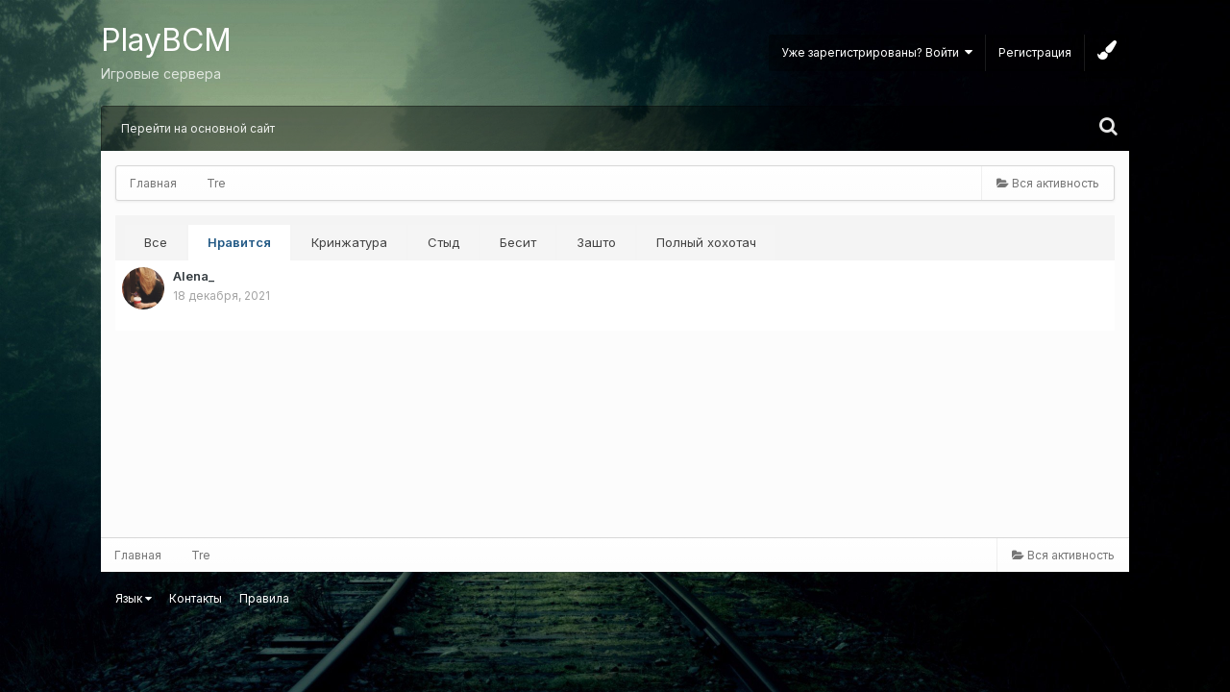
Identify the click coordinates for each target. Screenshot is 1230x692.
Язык (133, 598)
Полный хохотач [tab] (706, 242)
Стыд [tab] (443, 242)
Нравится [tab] (239, 242)
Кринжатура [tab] (349, 242)
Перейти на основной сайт (198, 128)
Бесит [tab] (518, 242)
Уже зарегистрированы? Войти (876, 52)
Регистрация (1034, 52)
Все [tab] (155, 242)
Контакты (195, 598)
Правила (264, 598)
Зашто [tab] (596, 242)
